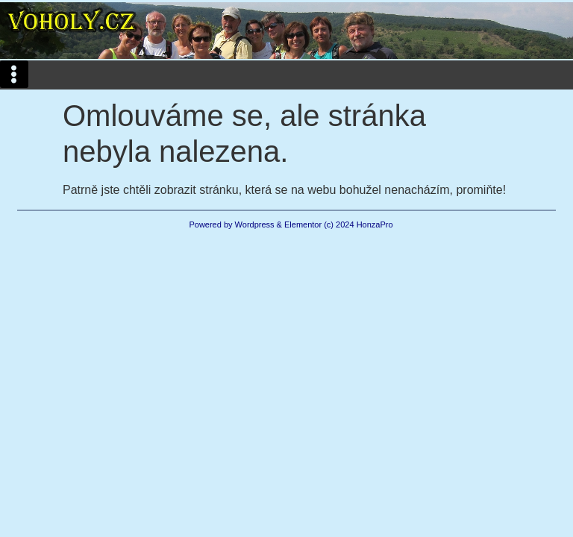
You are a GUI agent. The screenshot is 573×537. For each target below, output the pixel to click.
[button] (14, 74)
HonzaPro (375, 224)
